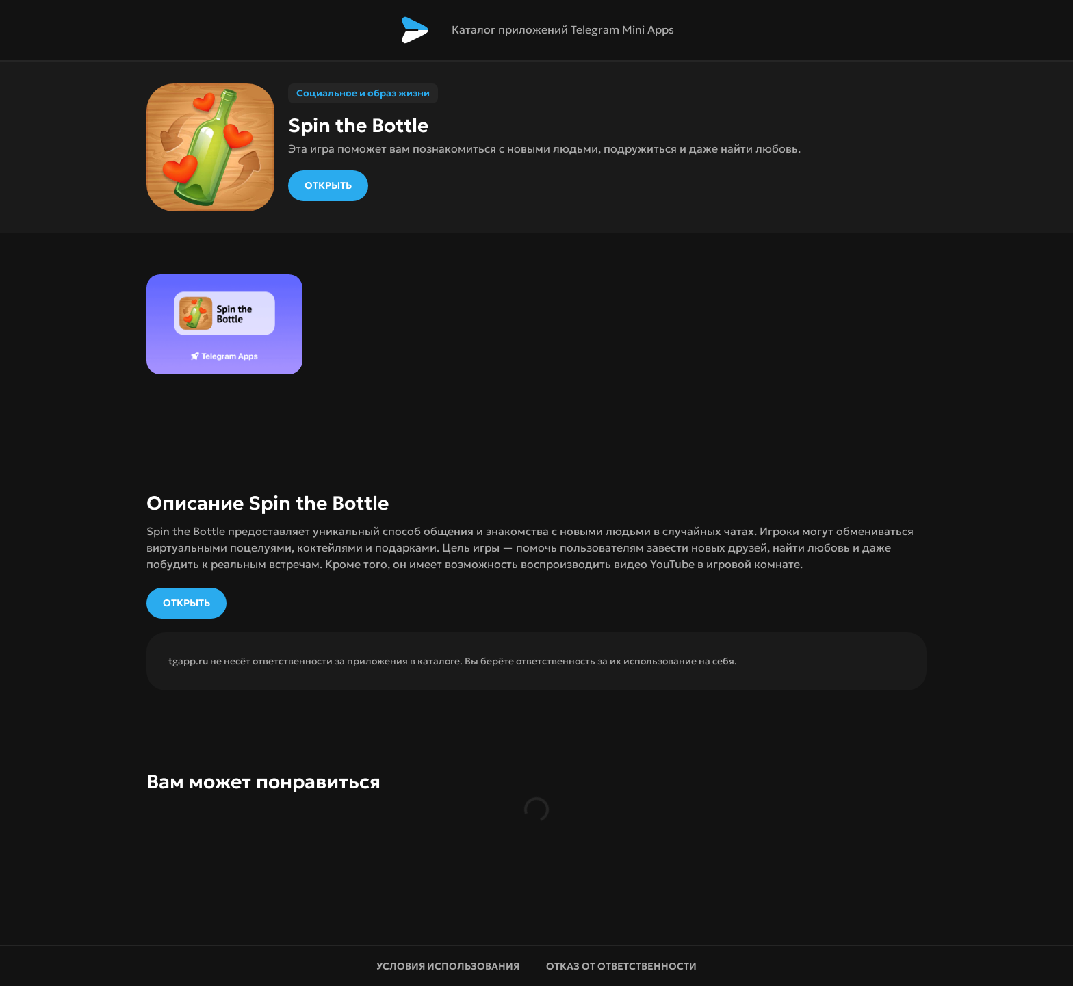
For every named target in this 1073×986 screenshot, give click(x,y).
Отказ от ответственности (622, 966)
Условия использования (448, 966)
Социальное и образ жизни (363, 93)
